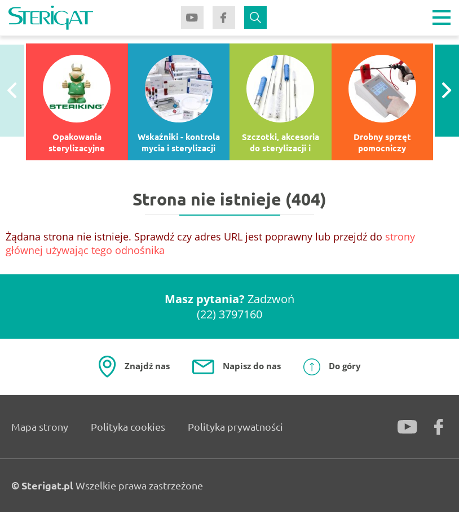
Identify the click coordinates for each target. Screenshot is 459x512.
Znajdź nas (147, 365)
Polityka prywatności (235, 426)
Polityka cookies (128, 426)
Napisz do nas (252, 365)
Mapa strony (39, 426)
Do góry (345, 365)
